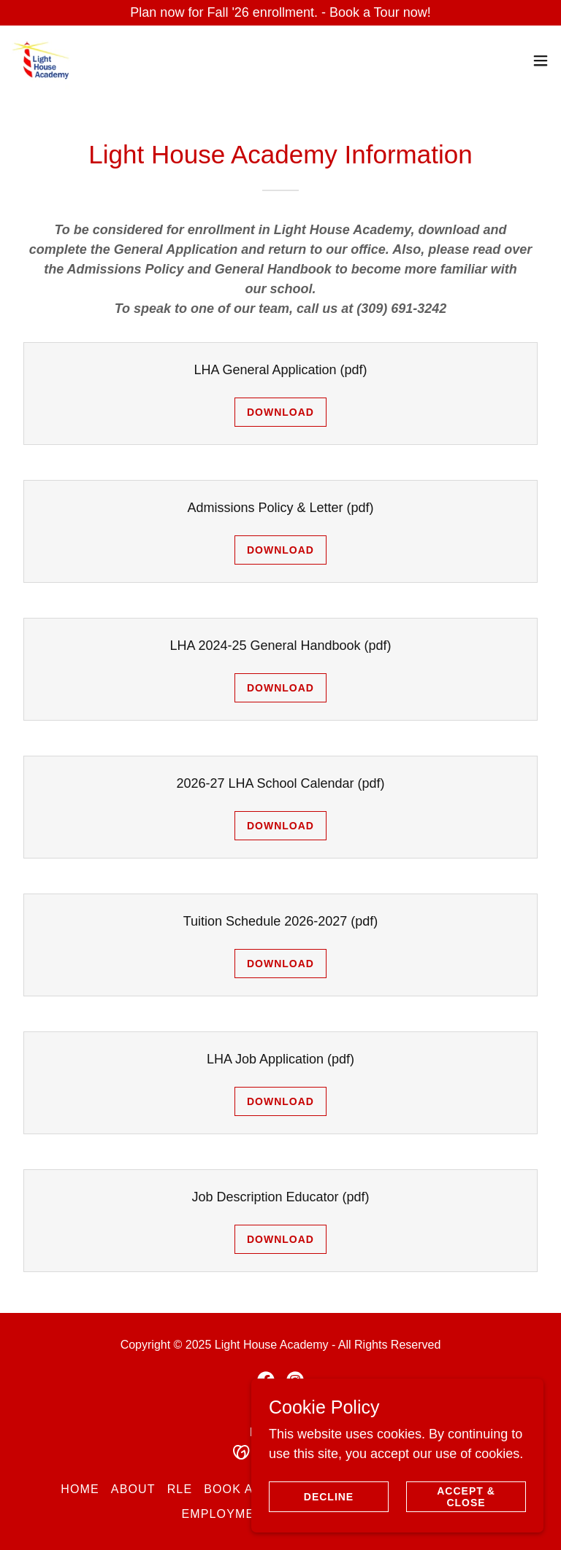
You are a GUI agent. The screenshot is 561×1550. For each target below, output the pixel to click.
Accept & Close (466, 1496)
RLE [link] (180, 1489)
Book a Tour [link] (248, 1489)
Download (280, 412)
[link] (41, 60)
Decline (329, 1497)
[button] (540, 60)
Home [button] (80, 1489)
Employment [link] (226, 1514)
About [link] (133, 1489)
